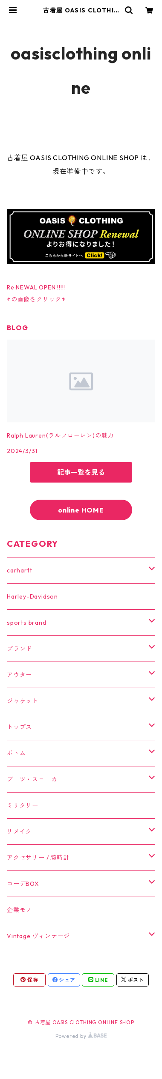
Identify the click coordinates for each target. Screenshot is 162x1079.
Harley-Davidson (32, 596)
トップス (19, 727)
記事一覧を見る (81, 472)
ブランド (19, 649)
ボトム (16, 753)
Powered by (81, 1036)
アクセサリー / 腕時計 (38, 857)
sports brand (26, 622)
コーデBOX (23, 884)
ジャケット (22, 701)
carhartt (19, 570)
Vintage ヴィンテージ (38, 936)
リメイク (19, 831)
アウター (19, 675)
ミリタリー (22, 805)
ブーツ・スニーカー (35, 779)
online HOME (81, 510)
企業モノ (19, 910)
